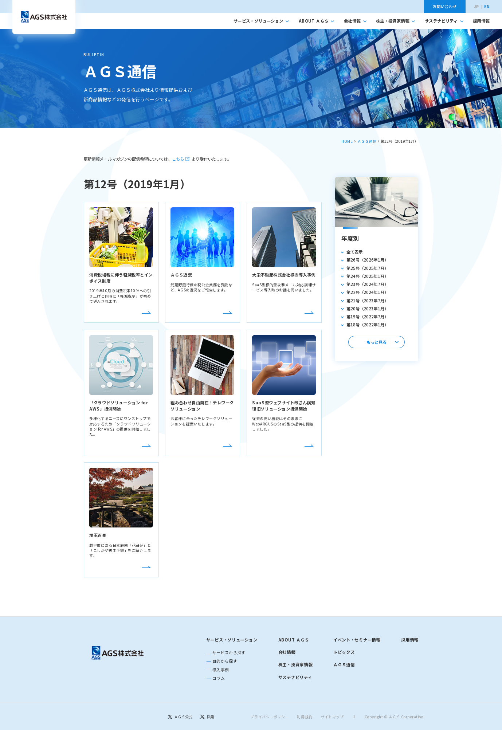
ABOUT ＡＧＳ (316, 21)
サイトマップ (332, 716)
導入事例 (220, 669)
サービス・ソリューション (261, 21)
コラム (218, 678)
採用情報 (481, 21)
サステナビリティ (444, 21)
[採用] (207, 716)
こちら (178, 159)
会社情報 (355, 21)
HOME (347, 141)
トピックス (344, 652)
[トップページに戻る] (118, 653)
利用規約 (305, 716)
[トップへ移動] (43, 17)
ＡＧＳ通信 (367, 141)
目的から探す (224, 661)
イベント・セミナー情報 (356, 640)
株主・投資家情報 (395, 21)
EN (486, 6)
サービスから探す (229, 652)
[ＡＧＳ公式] (180, 716)
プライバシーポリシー (270, 716)
